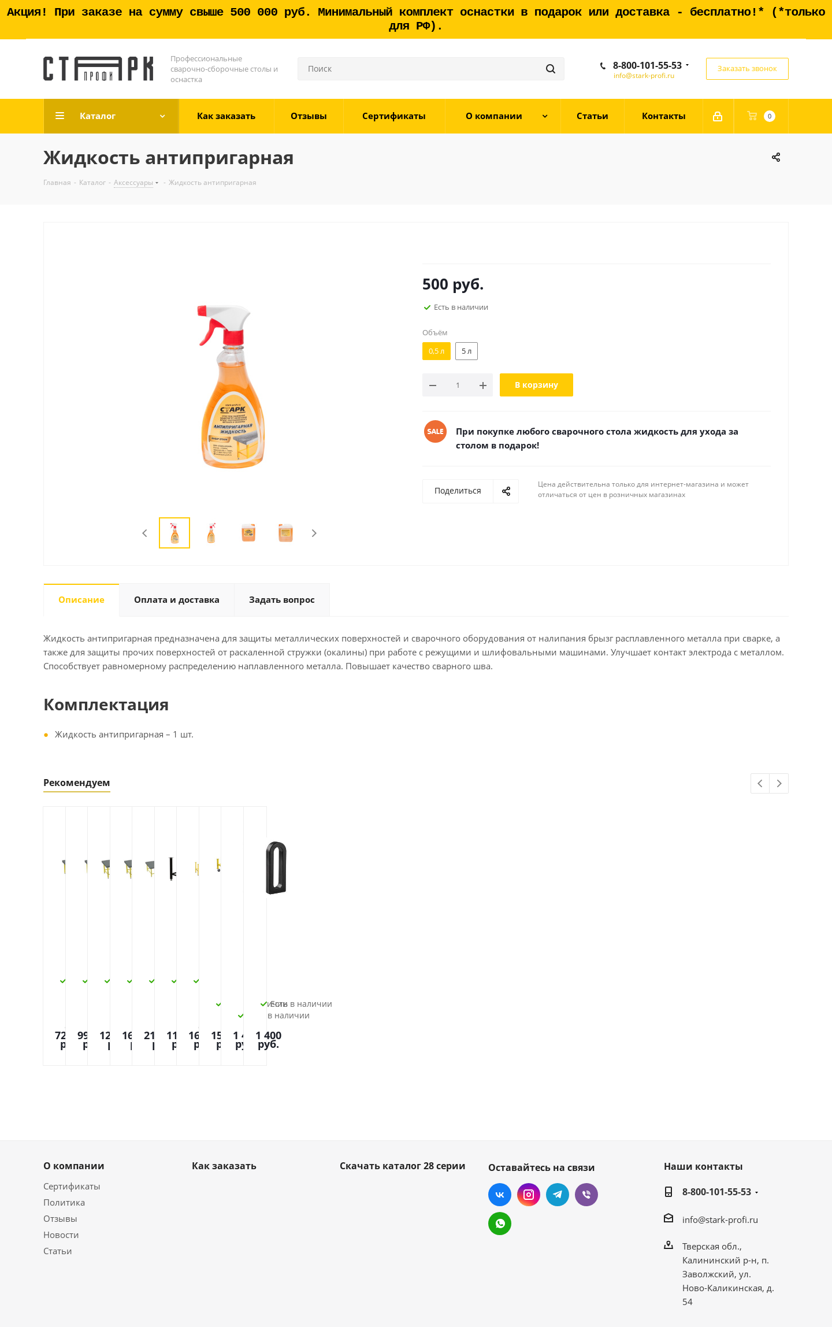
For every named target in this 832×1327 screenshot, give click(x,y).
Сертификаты (72, 1119)
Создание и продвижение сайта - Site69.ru (699, 1299)
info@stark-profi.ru (644, 75)
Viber (586, 1128)
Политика (64, 1135)
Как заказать (224, 1099)
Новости (61, 1168)
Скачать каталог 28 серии (403, 1099)
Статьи (57, 1184)
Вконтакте (499, 1128)
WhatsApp (499, 1157)
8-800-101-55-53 (647, 65)
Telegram (557, 1128)
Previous (145, 533)
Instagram (528, 1128)
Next (314, 533)
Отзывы (60, 1152)
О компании (74, 1099)
